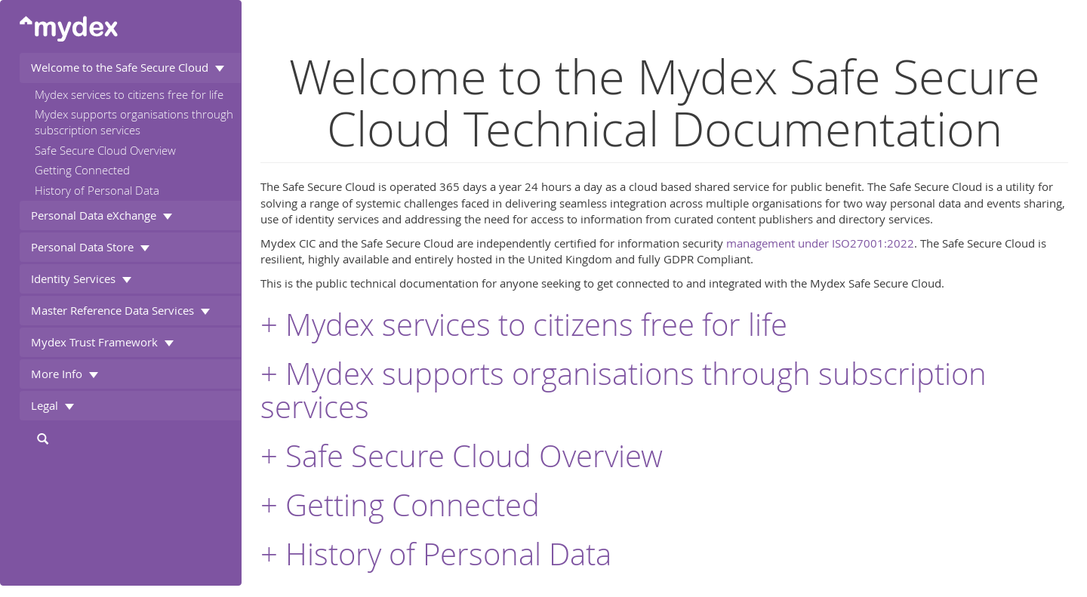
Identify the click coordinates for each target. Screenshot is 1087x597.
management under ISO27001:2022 (820, 243)
